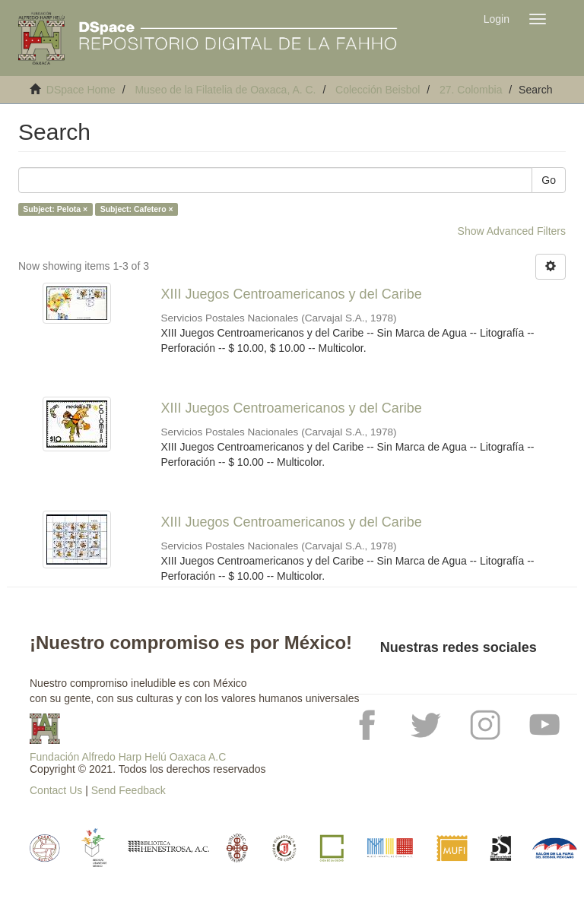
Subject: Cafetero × (136, 209)
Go (548, 180)
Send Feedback (128, 790)
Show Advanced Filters (512, 231)
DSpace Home (81, 90)
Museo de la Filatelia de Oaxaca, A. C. (225, 90)
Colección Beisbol (377, 90)
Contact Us (56, 790)
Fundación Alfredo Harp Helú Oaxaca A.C (128, 757)
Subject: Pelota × (55, 209)
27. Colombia (471, 90)
